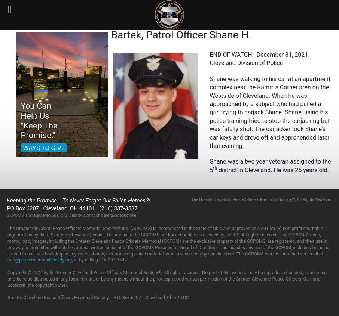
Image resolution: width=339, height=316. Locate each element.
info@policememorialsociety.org (39, 260)
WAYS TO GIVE (44, 148)
